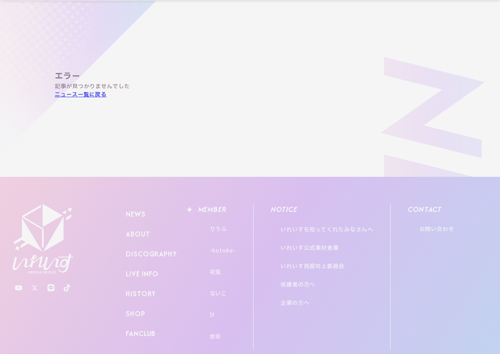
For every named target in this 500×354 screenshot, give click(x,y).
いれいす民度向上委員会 (320, 247)
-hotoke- (215, 240)
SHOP (133, 288)
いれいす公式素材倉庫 (317, 236)
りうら (211, 226)
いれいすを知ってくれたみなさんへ (334, 226)
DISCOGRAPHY (149, 242)
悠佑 (208, 298)
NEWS (134, 211)
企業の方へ (303, 268)
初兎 (208, 255)
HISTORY (138, 272)
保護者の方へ (305, 257)
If (204, 283)
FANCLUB (139, 303)
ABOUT (136, 227)
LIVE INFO (140, 257)
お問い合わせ (458, 226)
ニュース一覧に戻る (81, 95)
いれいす (42, 239)
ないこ (211, 269)
